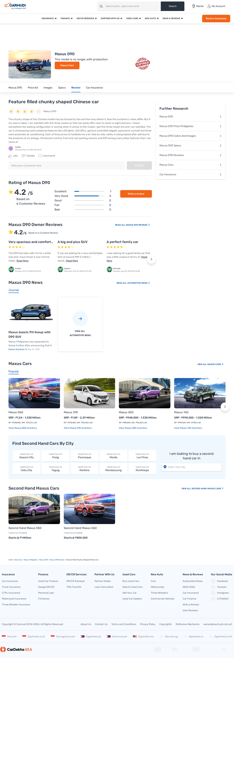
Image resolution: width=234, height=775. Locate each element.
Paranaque (84, 455)
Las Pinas (142, 455)
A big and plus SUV (73, 242)
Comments (46, 155)
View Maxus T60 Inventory (188, 428)
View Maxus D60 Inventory (22, 428)
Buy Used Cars (130, 581)
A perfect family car (122, 242)
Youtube (218, 587)
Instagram (220, 593)
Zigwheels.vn (193, 636)
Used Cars (132, 18)
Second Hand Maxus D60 (80, 528)
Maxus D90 (15, 87)
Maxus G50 (126, 412)
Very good (83, 196)
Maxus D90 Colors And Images (190, 135)
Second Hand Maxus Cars (208, 488)
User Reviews (190, 610)
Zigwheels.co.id (33, 636)
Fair (83, 205)
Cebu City (26, 468)
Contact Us (101, 624)
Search (172, 6)
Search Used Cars (132, 587)
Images (48, 87)
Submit (139, 165)
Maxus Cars (67, 65)
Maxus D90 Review (57, 560)
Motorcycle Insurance (14, 598)
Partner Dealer (103, 581)
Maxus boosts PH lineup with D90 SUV (29, 334)
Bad (83, 209)
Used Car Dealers (132, 598)
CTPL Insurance (11, 592)
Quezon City (26, 455)
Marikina (84, 468)
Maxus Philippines (31, 560)
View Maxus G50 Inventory (133, 428)
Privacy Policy (147, 624)
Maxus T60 (181, 412)
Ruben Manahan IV (18, 349)
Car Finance (189, 598)
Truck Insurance (11, 587)
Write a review (136, 193)
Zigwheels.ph (91, 636)
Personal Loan (46, 592)
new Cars (18, 560)
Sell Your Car (129, 592)
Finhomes (43, 598)
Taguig (55, 468)
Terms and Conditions (123, 624)
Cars (153, 581)
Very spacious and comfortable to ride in (40, 242)
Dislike (28, 156)
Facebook (219, 581)
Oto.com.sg (169, 636)
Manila (113, 455)
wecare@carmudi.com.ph (217, 624)
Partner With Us (110, 18)
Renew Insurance (216, 18)
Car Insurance (94, 87)
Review (75, 87)
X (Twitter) (219, 598)
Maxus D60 (15, 412)
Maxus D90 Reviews (138, 225)
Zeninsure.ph (117, 636)
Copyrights (165, 624)
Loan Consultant (104, 587)
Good (83, 200)
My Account (216, 6)
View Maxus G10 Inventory (78, 428)
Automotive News (138, 283)
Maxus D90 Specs (190, 145)
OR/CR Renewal (75, 581)
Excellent (83, 191)
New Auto (150, 18)
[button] (151, 259)
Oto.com (9, 636)
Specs (62, 87)
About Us (86, 624)
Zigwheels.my (143, 636)
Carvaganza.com (63, 636)
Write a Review (191, 604)
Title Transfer (74, 587)
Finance (65, 18)
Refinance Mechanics (188, 624)
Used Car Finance (48, 581)
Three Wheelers (159, 592)
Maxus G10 (71, 412)
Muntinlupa (142, 468)
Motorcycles (157, 587)
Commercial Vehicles (162, 598)
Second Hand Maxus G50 (25, 528)
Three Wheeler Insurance (16, 604)
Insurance (48, 18)
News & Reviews (171, 18)
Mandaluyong (113, 468)
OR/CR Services (85, 18)
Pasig (55, 455)
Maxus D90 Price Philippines (190, 126)
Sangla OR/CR (46, 587)
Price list (33, 87)
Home (10, 560)
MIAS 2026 (189, 587)
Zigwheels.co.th (220, 636)
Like (13, 155)
